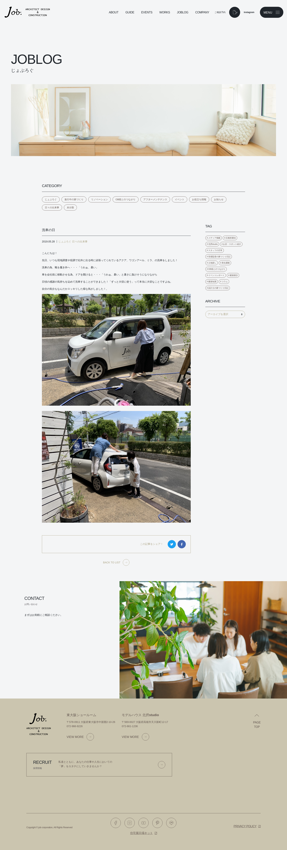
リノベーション (99, 199)
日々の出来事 (52, 207)
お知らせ (218, 199)
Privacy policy (245, 826)
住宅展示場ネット (141, 833)
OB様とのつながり (125, 199)
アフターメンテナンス (155, 199)
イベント (179, 199)
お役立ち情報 (199, 199)
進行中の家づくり (73, 199)
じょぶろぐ (51, 199)
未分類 (70, 207)
